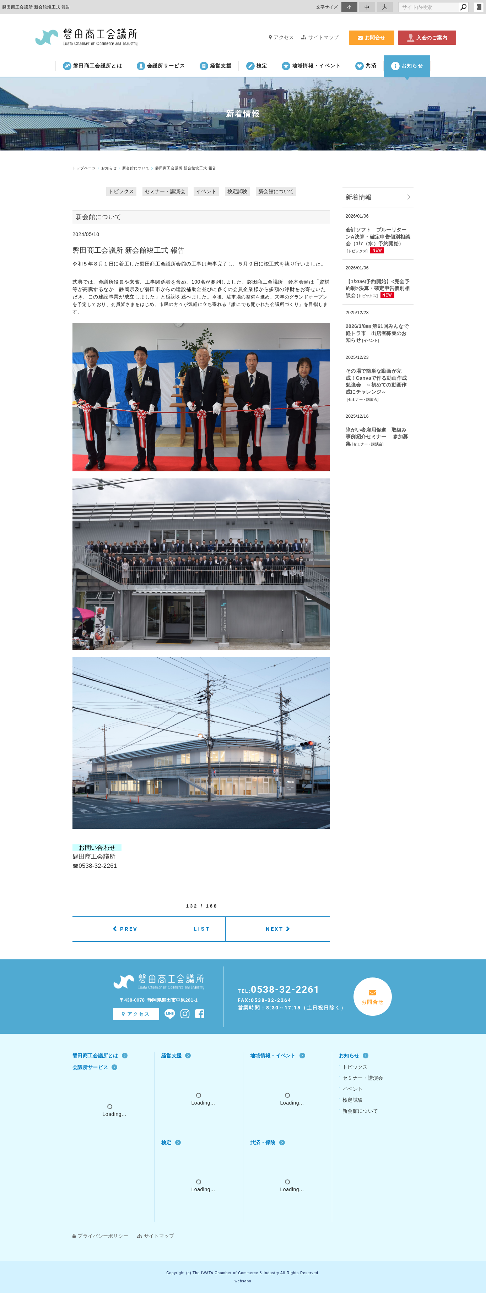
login (479, 7)
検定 (257, 66)
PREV (129, 928)
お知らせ (407, 66)
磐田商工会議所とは (92, 66)
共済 (366, 66)
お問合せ (371, 37)
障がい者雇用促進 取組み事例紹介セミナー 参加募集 (377, 436)
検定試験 (237, 191)
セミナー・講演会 (165, 191)
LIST (202, 929)
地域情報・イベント (311, 66)
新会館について (276, 191)
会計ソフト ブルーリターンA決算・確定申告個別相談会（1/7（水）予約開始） (378, 236)
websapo (242, 1281)
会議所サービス (161, 66)
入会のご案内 (427, 37)
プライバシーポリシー (100, 1236)
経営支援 (216, 66)
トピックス (121, 191)
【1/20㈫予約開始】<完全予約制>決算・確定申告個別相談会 (378, 288)
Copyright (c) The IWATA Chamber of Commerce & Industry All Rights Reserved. (242, 1273)
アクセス (281, 37)
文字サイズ (327, 7)
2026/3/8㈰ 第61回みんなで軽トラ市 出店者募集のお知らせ (377, 333)
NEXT (275, 928)
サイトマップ (320, 37)
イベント (206, 191)
